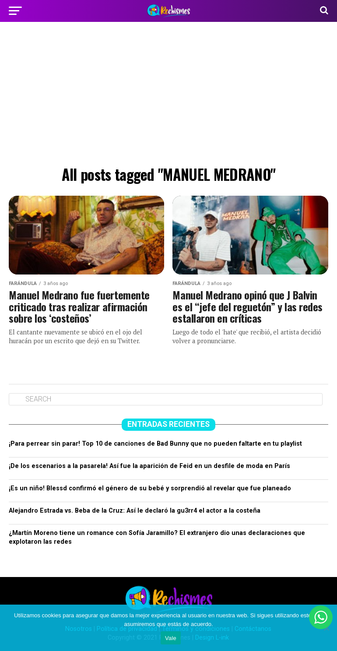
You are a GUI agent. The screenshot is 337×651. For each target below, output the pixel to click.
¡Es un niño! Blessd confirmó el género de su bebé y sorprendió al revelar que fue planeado (150, 488)
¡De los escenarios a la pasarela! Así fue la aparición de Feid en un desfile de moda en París (149, 466)
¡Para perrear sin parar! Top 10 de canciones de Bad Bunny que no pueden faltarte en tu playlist (155, 443)
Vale (170, 638)
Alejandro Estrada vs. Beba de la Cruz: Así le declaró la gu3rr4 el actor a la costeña (134, 510)
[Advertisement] (168, 96)
